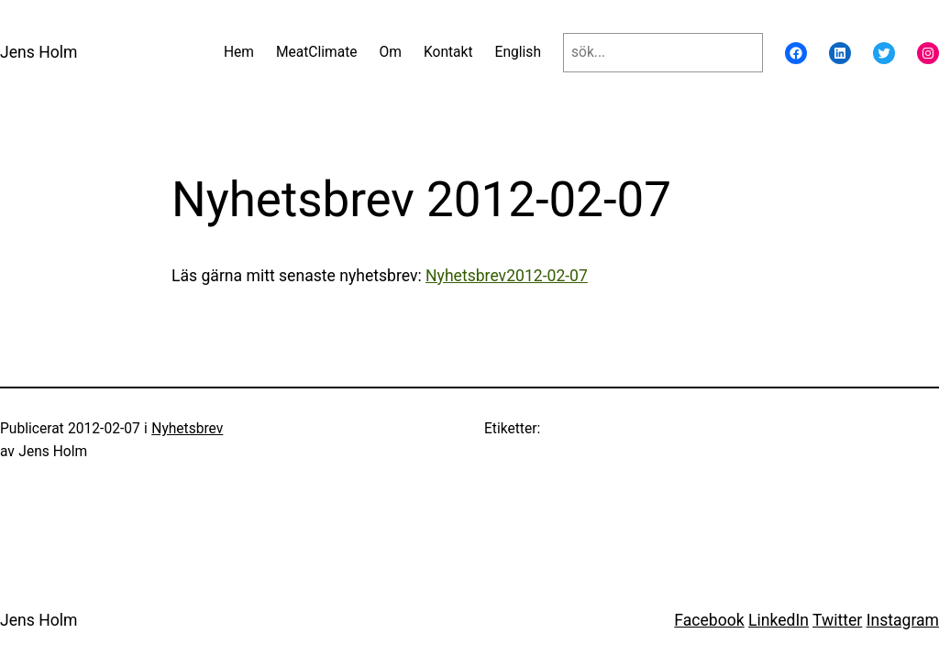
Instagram (903, 620)
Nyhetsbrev (187, 428)
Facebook (709, 620)
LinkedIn (778, 620)
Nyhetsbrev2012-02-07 (506, 276)
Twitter (837, 620)
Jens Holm (38, 52)
